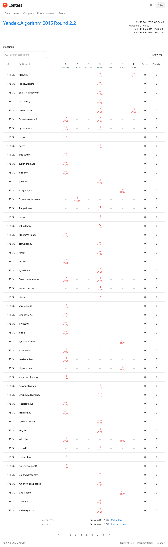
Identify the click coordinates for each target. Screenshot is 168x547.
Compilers (28, 13)
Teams (62, 13)
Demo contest (12, 13)
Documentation (145, 543)
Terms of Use (127, 543)
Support (161, 543)
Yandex (22, 543)
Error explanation (46, 13)
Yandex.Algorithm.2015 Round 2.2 (39, 23)
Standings (8, 46)
